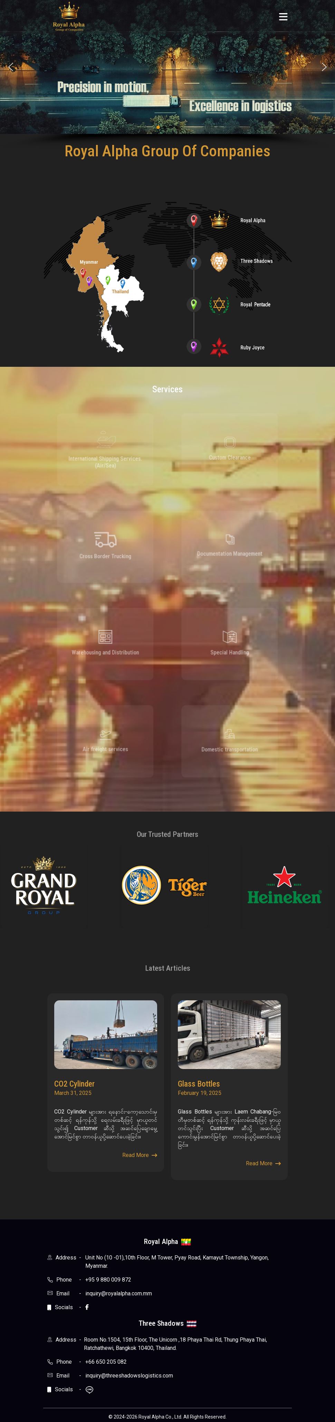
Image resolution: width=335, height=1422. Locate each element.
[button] (10, 66)
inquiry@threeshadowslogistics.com (129, 1375)
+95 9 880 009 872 (108, 1279)
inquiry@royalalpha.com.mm (118, 1293)
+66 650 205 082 (106, 1362)
